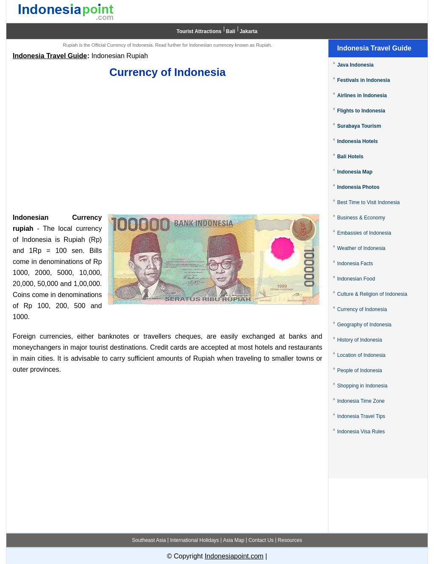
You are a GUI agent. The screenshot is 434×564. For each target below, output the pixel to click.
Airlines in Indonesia (362, 95)
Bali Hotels (350, 157)
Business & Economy (361, 218)
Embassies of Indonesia (364, 233)
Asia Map (233, 540)
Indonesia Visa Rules (361, 432)
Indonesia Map (354, 172)
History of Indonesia (359, 340)
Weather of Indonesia (361, 248)
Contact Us (260, 540)
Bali (230, 31)
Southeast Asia (149, 540)
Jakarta (248, 31)
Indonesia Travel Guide (50, 55)
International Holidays (194, 540)
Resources (290, 540)
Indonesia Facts (355, 264)
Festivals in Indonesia (363, 80)
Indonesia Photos (358, 187)
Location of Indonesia (361, 355)
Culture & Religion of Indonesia (372, 294)
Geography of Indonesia (364, 325)
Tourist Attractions (199, 31)
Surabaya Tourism (359, 126)
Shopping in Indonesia (362, 386)
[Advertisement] (167, 146)
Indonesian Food (356, 279)
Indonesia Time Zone (360, 401)
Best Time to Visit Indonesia (368, 202)
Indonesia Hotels (357, 141)
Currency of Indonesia (362, 309)
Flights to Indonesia (361, 111)
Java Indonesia (355, 65)
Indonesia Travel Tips (361, 416)
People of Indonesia (359, 370)
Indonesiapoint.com (234, 556)
